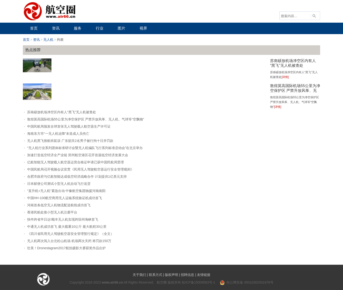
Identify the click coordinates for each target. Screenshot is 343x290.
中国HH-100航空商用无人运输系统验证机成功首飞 (64, 198)
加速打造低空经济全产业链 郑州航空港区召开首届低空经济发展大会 (77, 155)
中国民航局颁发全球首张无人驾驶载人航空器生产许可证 (69, 126)
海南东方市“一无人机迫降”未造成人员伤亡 (58, 133)
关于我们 (139, 275)
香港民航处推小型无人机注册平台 (52, 212)
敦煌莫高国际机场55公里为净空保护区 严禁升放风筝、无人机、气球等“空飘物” (295, 90)
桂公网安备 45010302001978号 (246, 282)
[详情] (285, 77)
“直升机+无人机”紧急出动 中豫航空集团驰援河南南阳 (66, 191)
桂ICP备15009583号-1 (198, 282)
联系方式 (155, 275)
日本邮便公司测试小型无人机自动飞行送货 (59, 184)
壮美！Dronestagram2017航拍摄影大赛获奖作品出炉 (66, 248)
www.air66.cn (112, 282)
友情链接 (203, 275)
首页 (26, 39)
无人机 (48, 39)
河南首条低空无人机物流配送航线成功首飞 (59, 205)
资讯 (36, 39)
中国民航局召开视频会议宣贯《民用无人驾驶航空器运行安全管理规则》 (80, 169)
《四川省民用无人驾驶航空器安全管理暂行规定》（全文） (70, 234)
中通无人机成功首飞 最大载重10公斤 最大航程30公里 (66, 226)
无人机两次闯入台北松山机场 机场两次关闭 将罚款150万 (69, 241)
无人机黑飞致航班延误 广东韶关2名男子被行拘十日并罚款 (70, 141)
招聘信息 (187, 275)
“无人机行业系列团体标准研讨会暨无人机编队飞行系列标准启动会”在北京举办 (85, 148)
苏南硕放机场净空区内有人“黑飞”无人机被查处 (61, 112)
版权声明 (171, 275)
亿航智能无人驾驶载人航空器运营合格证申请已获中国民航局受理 (75, 162)
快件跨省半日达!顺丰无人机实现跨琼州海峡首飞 (62, 219)
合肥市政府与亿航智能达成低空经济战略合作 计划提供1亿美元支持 (77, 176)
